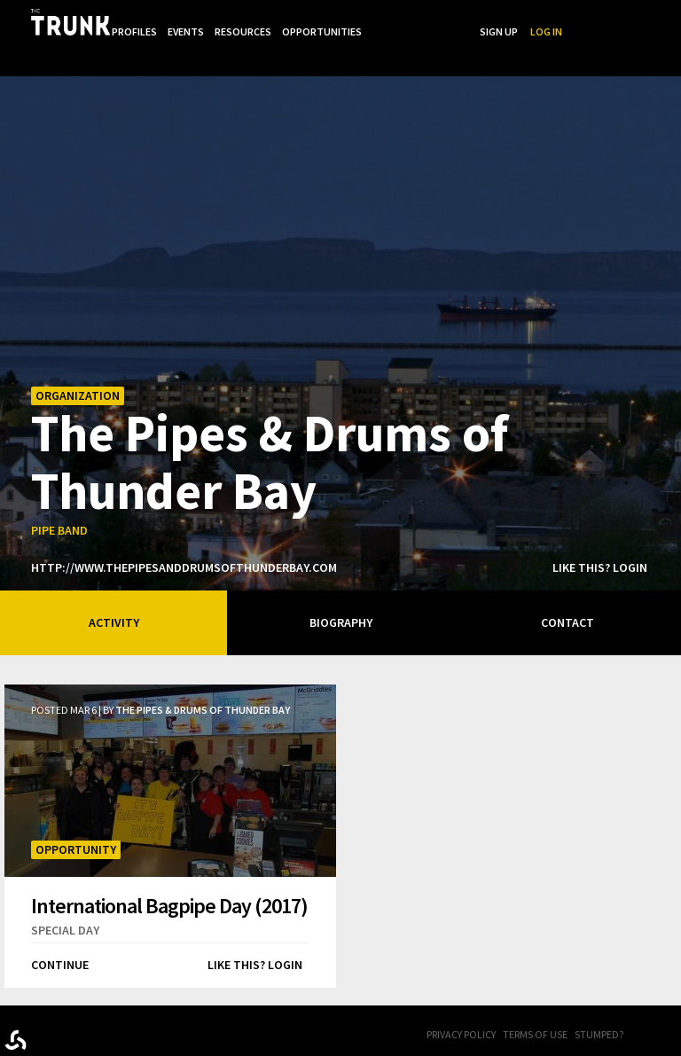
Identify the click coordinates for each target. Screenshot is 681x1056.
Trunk (93, 1004)
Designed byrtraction (15, 1007)
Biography (340, 590)
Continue (60, 933)
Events (288, 20)
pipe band (59, 498)
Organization (77, 364)
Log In (654, 20)
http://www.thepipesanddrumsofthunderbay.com (184, 536)
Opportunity (75, 817)
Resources (347, 20)
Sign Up (607, 20)
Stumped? (599, 1002)
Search (556, 20)
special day (65, 898)
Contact (567, 590)
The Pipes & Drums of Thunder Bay (269, 428)
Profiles (235, 20)
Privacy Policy (461, 1002)
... (485, 20)
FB (650, 1004)
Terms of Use (535, 1002)
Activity (114, 590)
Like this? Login (599, 536)
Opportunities (428, 20)
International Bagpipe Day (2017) (169, 873)
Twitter (672, 1004)
